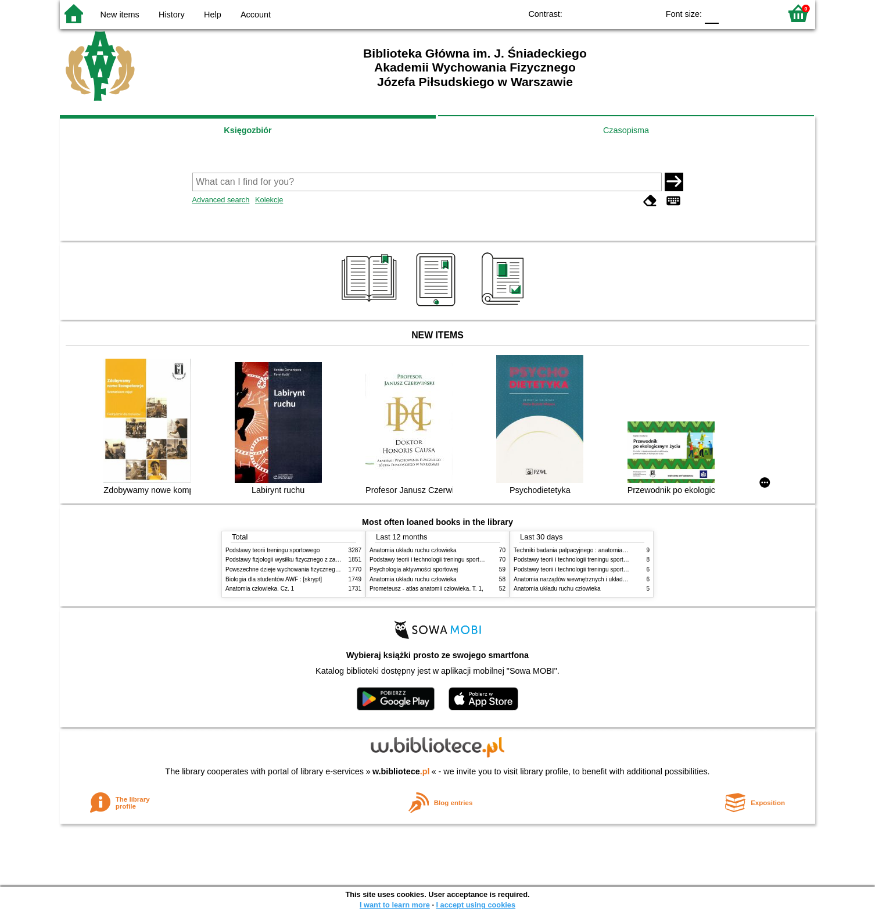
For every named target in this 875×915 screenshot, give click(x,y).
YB (622, 13)
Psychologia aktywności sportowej (414, 569)
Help (212, 14)
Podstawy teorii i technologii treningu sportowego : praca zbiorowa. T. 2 (462, 559)
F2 (758, 13)
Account (256, 14)
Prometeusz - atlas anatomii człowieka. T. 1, (426, 588)
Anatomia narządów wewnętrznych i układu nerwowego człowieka (599, 579)
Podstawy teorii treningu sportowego (272, 550)
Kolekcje (269, 199)
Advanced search (221, 199)
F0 (711, 13)
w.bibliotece (401, 771)
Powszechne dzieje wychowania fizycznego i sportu (292, 569)
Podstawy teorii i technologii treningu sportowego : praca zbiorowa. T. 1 (606, 569)
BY (646, 13)
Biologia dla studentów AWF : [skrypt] (273, 579)
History (172, 14)
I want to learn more (395, 904)
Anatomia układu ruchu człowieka (413, 550)
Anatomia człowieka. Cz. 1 (259, 588)
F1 (731, 13)
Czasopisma (626, 130)
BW (599, 13)
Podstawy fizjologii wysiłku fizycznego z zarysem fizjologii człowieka (313, 559)
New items (120, 14)
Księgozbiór (247, 130)
